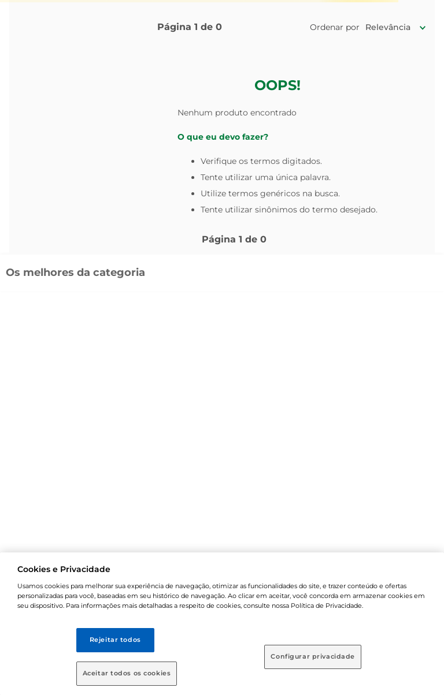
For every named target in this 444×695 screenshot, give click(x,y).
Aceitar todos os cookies (127, 673)
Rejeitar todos (115, 640)
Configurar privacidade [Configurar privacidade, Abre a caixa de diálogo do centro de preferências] (313, 656)
